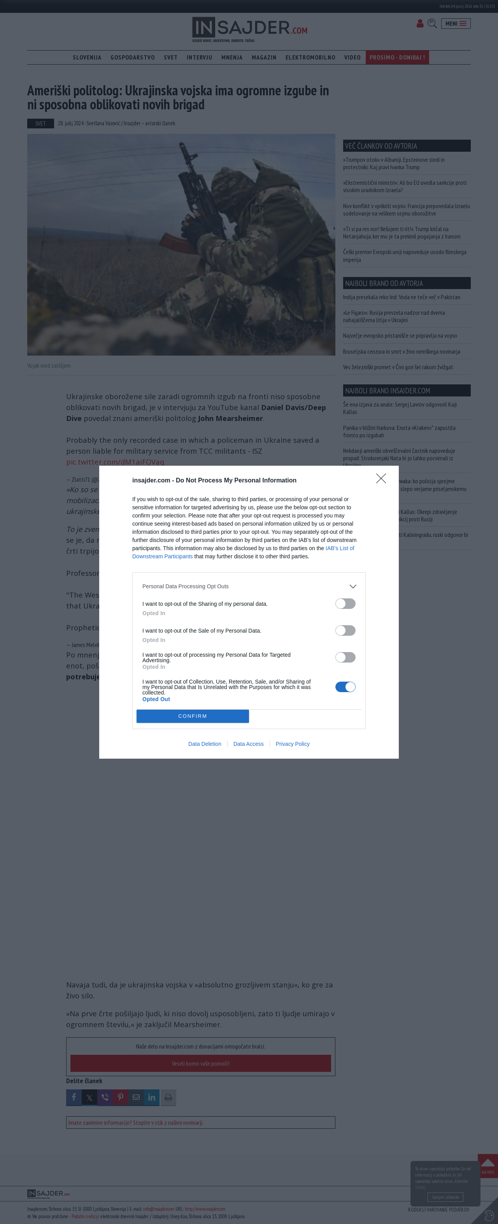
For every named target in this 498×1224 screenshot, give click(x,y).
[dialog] (249, 612)
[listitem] (249, 586)
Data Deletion (204, 744)
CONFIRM (192, 716)
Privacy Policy (293, 744)
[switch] (345, 603)
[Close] (383, 480)
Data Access (248, 744)
